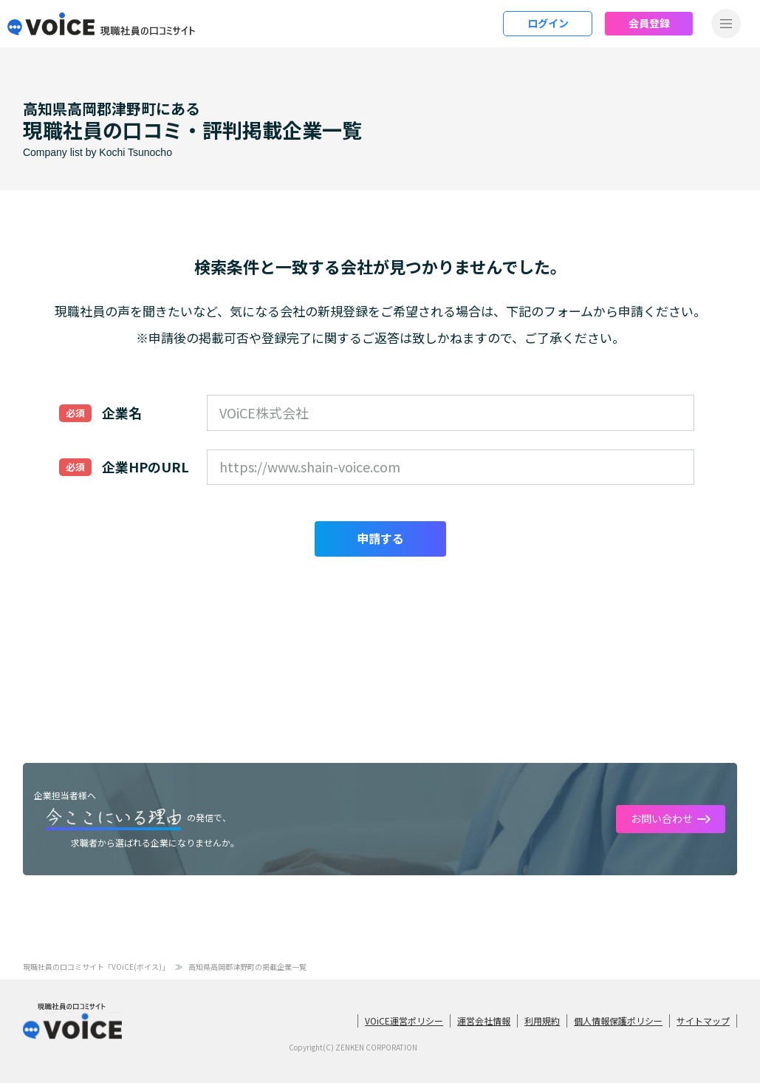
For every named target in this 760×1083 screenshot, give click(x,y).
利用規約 (542, 1020)
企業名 (122, 412)
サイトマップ (703, 1020)
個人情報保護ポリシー (618, 1020)
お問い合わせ (662, 818)
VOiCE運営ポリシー (404, 1020)
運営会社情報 (483, 1020)
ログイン (548, 23)
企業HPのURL (145, 466)
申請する (380, 538)
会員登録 (649, 23)
